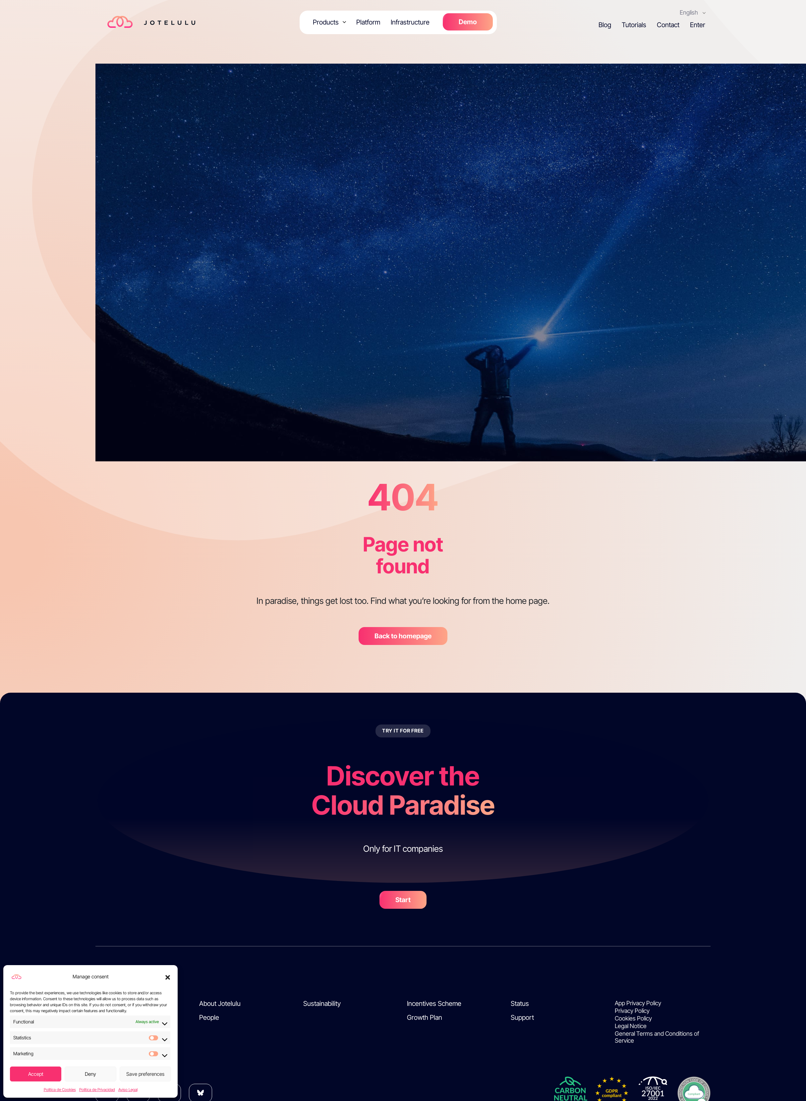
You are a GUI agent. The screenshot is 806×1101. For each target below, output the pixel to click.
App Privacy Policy (638, 1003)
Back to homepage (403, 636)
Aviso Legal (128, 1089)
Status (520, 1004)
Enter (697, 25)
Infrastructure (409, 22)
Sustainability (322, 1004)
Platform (368, 22)
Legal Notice (631, 1025)
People (209, 1017)
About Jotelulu (220, 1004)
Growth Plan (424, 1017)
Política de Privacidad (97, 1089)
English (690, 12)
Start (403, 900)
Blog (605, 25)
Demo (467, 22)
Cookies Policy (633, 1018)
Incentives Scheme (434, 1004)
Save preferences (145, 1074)
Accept (35, 1074)
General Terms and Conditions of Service (657, 1037)
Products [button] (326, 22)
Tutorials (634, 25)
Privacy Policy (632, 1010)
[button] (167, 976)
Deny (90, 1074)
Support (522, 1017)
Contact (668, 25)
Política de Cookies (60, 1089)
